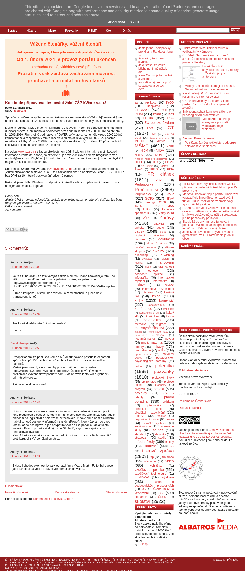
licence (170, 316)
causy (139, 231)
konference (143, 309)
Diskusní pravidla (190, 408)
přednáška (154, 405)
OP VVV (147, 166)
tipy (172, 446)
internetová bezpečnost (158, 289)
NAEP (170, 146)
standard (140, 434)
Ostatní (165, 165)
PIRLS (154, 169)
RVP (170, 194)
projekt (159, 389)
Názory (31, 30)
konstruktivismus (149, 312)
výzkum (168, 477)
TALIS (138, 205)
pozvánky (164, 371)
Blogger (219, 560)
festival (139, 262)
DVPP (157, 114)
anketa (139, 227)
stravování (141, 437)
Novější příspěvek (16, 492)
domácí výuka (157, 243)
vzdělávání (142, 477)
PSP (159, 180)
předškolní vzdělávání (150, 412)
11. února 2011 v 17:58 (25, 348)
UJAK (147, 209)
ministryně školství (149, 328)
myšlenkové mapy (157, 331)
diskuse (140, 239)
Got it (134, 21)
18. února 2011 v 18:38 (25, 456)
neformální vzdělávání (150, 335)
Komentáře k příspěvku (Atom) (53, 498)
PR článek (160, 174)
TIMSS (169, 206)
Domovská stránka (67, 492)
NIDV (160, 150)
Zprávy (12, 30)
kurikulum (152, 316)
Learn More (117, 21)
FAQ (150, 128)
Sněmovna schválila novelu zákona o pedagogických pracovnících (206, 113)
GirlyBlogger (99, 570)
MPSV (160, 141)
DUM (139, 114)
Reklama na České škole (195, 401)
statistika (160, 434)
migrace (161, 324)
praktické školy (163, 377)
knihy (139, 300)
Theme (9, 570)
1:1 (136, 102)
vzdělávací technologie (150, 473)
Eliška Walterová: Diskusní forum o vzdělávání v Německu (205, 49)
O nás (127, 30)
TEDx (153, 205)
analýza (159, 223)
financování (165, 262)
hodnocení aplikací (149, 274)
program (140, 389)
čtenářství (141, 497)
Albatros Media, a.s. (195, 370)
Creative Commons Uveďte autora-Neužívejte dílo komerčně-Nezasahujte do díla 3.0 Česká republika (206, 433)
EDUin (148, 118)
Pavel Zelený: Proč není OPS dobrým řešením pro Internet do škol (206, 95)
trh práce (168, 457)
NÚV (158, 155)
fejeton (165, 258)
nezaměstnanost (145, 338)
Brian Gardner (28, 570)
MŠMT (92, 30)
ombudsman (143, 350)
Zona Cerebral (73, 570)
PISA (170, 169)
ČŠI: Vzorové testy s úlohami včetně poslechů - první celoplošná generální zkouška (206, 104)
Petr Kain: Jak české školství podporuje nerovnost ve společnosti (210, 144)
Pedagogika (144, 184)
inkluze (140, 285)
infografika (141, 277)
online (162, 350)
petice (138, 366)
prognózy (160, 384)
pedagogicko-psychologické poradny (154, 359)
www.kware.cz (27, 151)
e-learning (141, 255)
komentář (166, 300)
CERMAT (142, 110)
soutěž (158, 430)
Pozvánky (71, 30)
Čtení (109, 30)
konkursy (168, 309)
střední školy (145, 442)
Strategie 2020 (155, 202)
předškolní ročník (148, 409)
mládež (138, 331)
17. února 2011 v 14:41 (25, 402)
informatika (160, 281)
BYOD (170, 102)
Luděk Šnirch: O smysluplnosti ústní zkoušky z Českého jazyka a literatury (220, 71)
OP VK (169, 162)
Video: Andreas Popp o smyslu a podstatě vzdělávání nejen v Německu (216, 124)
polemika (164, 365)
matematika (152, 320)
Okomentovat (13, 486)
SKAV (170, 198)
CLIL (164, 110)
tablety (169, 442)
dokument (166, 239)
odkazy (158, 347)
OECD (139, 162)
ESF (170, 118)
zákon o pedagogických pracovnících (154, 483)
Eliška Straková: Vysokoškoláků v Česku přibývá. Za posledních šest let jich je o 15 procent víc (209, 187)
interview (147, 292)
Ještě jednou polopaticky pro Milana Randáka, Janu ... (155, 51)
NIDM (144, 150)
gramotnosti (166, 266)
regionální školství (147, 419)
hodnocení (153, 270)
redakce (161, 416)
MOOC (139, 141)
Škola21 (163, 496)
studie (162, 437)
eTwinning (167, 255)
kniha (156, 296)
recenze (140, 416)
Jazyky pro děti (159, 138)
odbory (139, 347)
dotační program (145, 247)
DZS (171, 114)
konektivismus (156, 304)
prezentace (148, 381)
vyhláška (156, 465)
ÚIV (144, 489)
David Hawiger (19, 343)
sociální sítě (143, 426)
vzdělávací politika (149, 470)
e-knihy (158, 251)
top (152, 457)
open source (143, 354)
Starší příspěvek (116, 492)
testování (20, 110)
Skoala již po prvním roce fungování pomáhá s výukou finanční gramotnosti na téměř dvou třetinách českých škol (209, 225)
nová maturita (152, 342)
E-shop (143, 544)
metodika (141, 324)
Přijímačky (143, 194)
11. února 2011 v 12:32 (25, 314)
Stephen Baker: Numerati (198, 138)
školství (142, 501)
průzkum (168, 401)
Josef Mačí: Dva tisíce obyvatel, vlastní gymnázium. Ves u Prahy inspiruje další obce (208, 235)
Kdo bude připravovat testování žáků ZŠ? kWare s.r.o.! (55, 103)
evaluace (147, 258)
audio (160, 227)
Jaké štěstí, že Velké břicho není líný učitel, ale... (152, 69)
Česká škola (13, 560)
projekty (141, 393)
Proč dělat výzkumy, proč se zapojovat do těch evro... (154, 86)
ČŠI (161, 493)
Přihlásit (233, 560)
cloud (163, 231)
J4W (130, 570)
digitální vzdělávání (149, 235)
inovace (169, 285)
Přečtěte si (146, 189)
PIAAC (139, 169)
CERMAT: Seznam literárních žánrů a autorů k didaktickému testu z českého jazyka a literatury (208, 59)
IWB (153, 134)
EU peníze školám (159, 123)
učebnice (150, 461)
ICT (170, 127)
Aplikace (150, 102)
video (170, 461)
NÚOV (139, 155)
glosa (148, 266)
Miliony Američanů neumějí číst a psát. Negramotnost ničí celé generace (210, 87)
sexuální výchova (154, 423)
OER (155, 162)
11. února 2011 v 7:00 (24, 267)
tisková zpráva (158, 450)
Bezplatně (153, 106)
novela (169, 338)
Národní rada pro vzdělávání (151, 158)
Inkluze (51, 30)
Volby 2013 (166, 213)
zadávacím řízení (60, 168)
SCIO (149, 198)
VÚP (146, 218)
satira (170, 419)
